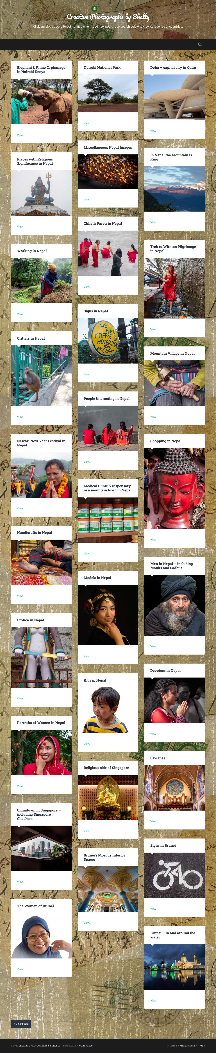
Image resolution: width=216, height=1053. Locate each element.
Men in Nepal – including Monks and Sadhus (171, 565)
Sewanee (157, 758)
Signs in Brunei (163, 845)
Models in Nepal (97, 577)
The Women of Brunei (35, 906)
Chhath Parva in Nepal (103, 223)
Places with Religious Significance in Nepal (35, 161)
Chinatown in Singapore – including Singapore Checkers (39, 814)
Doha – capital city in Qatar (173, 67)
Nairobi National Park (102, 67)
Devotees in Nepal (165, 670)
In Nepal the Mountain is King (171, 157)
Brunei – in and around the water (172, 935)
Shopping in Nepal (165, 440)
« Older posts (21, 1023)
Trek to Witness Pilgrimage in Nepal (173, 248)
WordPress (86, 1045)
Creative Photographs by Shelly (108, 16)
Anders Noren (188, 1045)
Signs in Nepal (96, 311)
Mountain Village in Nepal (172, 353)
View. (20, 135)
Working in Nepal (32, 251)
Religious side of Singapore (106, 767)
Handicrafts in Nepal (34, 532)
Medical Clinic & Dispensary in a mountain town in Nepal (108, 488)
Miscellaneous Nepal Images (108, 147)
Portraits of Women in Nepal (41, 722)
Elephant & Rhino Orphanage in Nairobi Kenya (41, 69)
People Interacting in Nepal (107, 398)
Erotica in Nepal (30, 620)
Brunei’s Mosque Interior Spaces (104, 857)
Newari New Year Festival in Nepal (41, 442)
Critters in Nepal (31, 338)
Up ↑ (202, 1045)
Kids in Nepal (95, 680)
